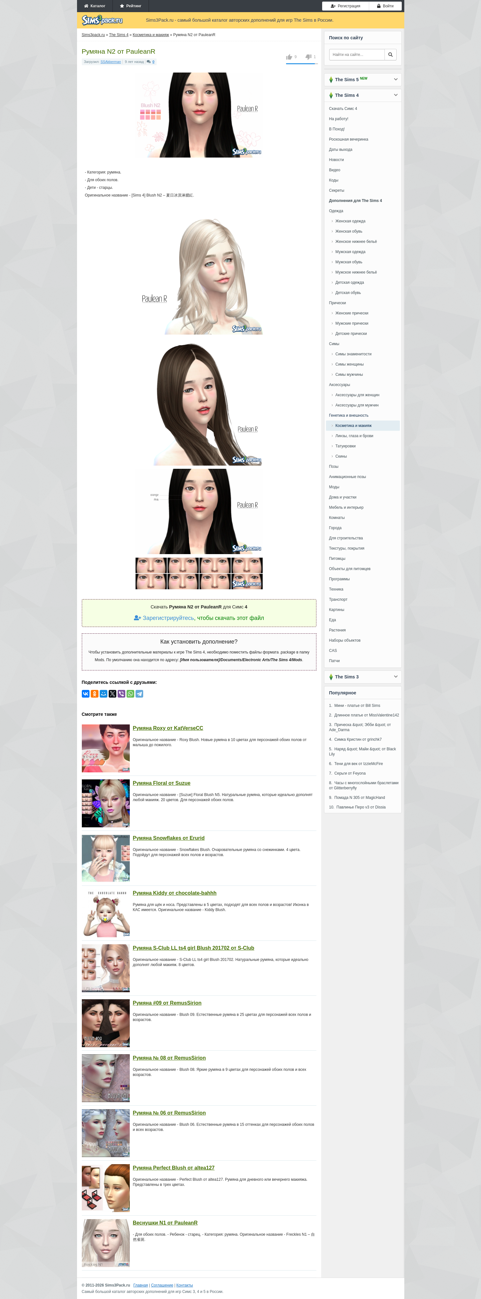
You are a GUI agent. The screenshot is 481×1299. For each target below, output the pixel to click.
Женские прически (352, 313)
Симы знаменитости (354, 354)
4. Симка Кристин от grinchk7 (355, 739)
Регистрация (345, 6)
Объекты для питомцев (350, 569)
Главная (140, 1285)
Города (335, 528)
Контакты (184, 1285)
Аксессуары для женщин (358, 395)
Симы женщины (350, 364)
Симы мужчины (349, 374)
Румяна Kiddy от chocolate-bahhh (175, 893)
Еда (332, 620)
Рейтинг (131, 6)
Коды (333, 180)
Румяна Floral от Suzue (161, 783)
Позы (333, 466)
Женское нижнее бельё (356, 241)
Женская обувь (349, 231)
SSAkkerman (111, 62)
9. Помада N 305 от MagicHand (357, 797)
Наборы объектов (345, 640)
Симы (334, 344)
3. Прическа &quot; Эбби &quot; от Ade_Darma (360, 727)
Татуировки (346, 446)
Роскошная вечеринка (349, 139)
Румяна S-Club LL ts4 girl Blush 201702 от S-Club (193, 948)
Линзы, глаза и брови (355, 436)
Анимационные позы (347, 477)
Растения (337, 630)
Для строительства (346, 538)
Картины (337, 609)
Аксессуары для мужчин (357, 405)
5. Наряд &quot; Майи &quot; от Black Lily (362, 751)
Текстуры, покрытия (347, 548)
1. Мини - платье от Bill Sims (354, 705)
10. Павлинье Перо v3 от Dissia (357, 807)
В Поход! (337, 129)
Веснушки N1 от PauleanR (165, 1223)
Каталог (94, 6)
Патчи (334, 661)
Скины (341, 456)
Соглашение (162, 1285)
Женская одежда (351, 221)
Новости (336, 160)
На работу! (338, 119)
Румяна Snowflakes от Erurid (169, 838)
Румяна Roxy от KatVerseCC (168, 728)
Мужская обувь (349, 262)
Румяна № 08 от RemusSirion (169, 1058)
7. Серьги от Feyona (347, 773)
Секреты (337, 190)
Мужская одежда (351, 252)
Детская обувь (348, 292)
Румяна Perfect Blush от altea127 (174, 1168)
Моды (334, 487)
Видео (334, 170)
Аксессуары (339, 385)
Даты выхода (341, 149)
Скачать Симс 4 (343, 108)
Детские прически (351, 333)
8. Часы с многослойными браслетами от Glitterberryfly (364, 785)
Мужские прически (352, 323)
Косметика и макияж (354, 425)
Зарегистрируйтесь (164, 618)
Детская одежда (350, 282)
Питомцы (337, 558)
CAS (333, 650)
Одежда (336, 211)
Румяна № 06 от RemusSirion (169, 1113)
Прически (337, 303)
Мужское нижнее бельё (356, 272)
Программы (339, 579)
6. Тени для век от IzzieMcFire (356, 764)
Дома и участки (343, 497)
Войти (385, 6)
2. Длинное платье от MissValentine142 (364, 715)
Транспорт (338, 599)
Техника (336, 589)
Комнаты (337, 517)
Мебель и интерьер (346, 507)
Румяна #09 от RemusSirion (167, 1003)
